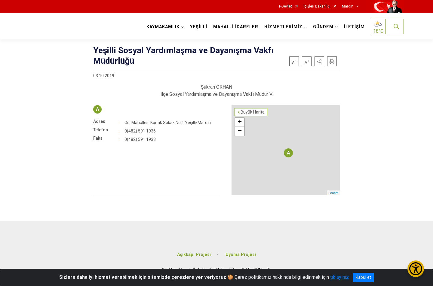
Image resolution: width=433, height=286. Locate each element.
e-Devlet (285, 6)
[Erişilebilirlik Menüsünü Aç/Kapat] (415, 268)
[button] (319, 61)
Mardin (347, 6)
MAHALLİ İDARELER (235, 26)
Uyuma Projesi (241, 254)
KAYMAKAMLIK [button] (163, 26)
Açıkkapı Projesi (194, 254)
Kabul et (363, 277)
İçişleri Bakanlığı (316, 6)
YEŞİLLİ (198, 26)
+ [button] (240, 122)
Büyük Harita (253, 112)
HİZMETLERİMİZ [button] (283, 26)
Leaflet (333, 193)
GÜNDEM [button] (323, 26)
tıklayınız (339, 277)
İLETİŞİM (354, 26)
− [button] (240, 131)
